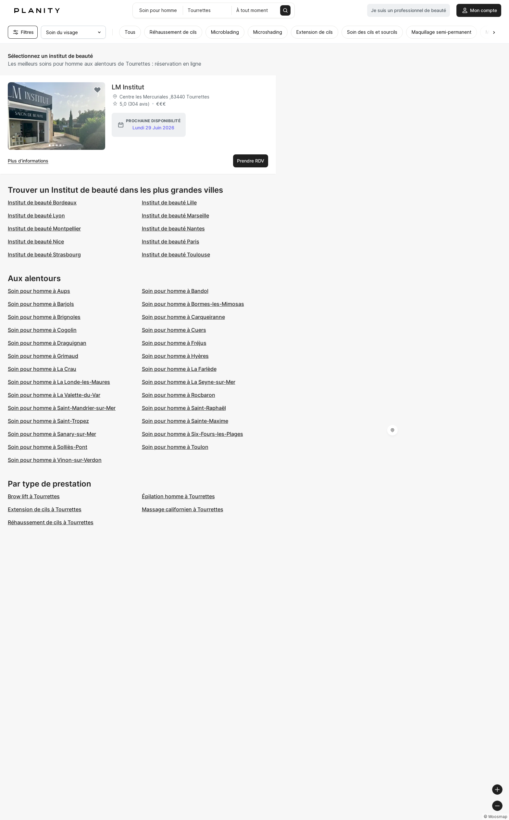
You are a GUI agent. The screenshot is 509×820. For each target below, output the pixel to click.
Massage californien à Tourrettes (182, 509)
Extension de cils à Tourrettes (44, 509)
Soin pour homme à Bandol (175, 291)
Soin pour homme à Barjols (41, 304)
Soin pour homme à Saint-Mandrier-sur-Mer (62, 408)
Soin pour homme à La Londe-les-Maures (59, 382)
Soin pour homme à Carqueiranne (183, 317)
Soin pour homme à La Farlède (179, 369)
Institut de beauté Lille (169, 202)
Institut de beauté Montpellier (44, 228)
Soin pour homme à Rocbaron (178, 395)
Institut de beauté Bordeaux (42, 202)
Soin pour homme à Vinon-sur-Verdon (55, 460)
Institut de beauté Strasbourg (44, 254)
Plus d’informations (28, 160)
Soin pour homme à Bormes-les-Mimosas (193, 304)
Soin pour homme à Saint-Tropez (48, 421)
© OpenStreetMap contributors (473, 817)
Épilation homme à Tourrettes (178, 496)
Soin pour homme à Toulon (175, 447)
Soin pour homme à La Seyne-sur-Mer (188, 382)
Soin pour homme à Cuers (174, 330)
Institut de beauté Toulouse (176, 254)
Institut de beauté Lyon (36, 215)
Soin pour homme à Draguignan (47, 343)
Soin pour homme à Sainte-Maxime (185, 421)
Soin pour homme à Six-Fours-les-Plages (192, 434)
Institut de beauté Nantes (173, 228)
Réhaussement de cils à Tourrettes (50, 522)
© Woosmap (387, 817)
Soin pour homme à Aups (39, 291)
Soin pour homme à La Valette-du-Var (54, 395)
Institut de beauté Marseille (175, 215)
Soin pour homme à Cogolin (42, 330)
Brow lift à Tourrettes (34, 496)
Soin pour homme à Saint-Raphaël (184, 408)
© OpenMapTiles (420, 817)
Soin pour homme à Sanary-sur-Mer (52, 434)
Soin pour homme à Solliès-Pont (47, 447)
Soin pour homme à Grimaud (43, 356)
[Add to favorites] (97, 90)
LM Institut (128, 87)
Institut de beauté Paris (170, 241)
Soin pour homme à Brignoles (44, 317)
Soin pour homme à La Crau (42, 369)
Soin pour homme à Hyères (175, 356)
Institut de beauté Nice (36, 241)
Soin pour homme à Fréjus (174, 343)
